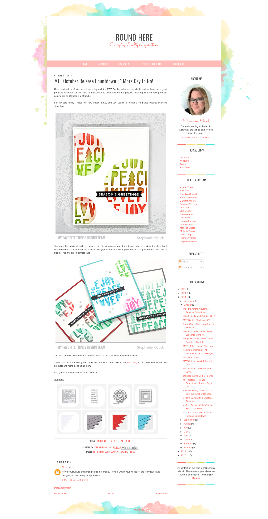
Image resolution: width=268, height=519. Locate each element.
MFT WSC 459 (190, 357)
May (186, 431)
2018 (183, 451)
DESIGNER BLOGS (141, 510)
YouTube (184, 160)
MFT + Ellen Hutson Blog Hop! (198, 346)
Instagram (185, 157)
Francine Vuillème (189, 204)
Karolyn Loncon (188, 221)
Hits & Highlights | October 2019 (199, 316)
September (189, 419)
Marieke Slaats (187, 228)
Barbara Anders (188, 201)
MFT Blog (132, 362)
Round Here (134, 37)
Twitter (183, 164)
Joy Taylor (185, 217)
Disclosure (178, 64)
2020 (183, 293)
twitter (113, 440)
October (188, 305)
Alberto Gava (186, 187)
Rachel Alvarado (188, 238)
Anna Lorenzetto (188, 197)
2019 (183, 297)
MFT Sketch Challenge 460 (196, 320)
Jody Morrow (186, 214)
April (186, 435)
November (189, 301)
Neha (64, 467)
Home (84, 64)
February (188, 443)
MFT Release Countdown (104, 451)
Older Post (161, 493)
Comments (186, 267)
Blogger (196, 478)
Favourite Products (151, 64)
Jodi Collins (186, 211)
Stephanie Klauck (196, 122)
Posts (183, 261)
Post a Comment (62, 488)
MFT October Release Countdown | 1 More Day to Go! (198, 383)
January (188, 447)
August (187, 423)
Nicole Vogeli (186, 234)
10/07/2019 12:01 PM (75, 480)
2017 (183, 455)
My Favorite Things (126, 451)
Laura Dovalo (186, 224)
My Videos (124, 64)
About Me (103, 64)
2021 (183, 289)
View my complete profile (196, 138)
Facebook (185, 167)
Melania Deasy (187, 231)
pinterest (125, 440)
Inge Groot (185, 207)
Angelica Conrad (188, 194)
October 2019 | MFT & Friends (198, 376)
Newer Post (60, 493)
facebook (101, 440)
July (186, 427)
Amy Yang (185, 190)
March (187, 439)
